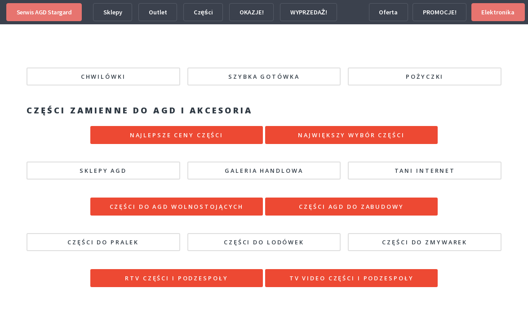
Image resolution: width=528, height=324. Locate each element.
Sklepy (112, 12)
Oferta (388, 12)
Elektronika (498, 12)
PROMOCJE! (440, 12)
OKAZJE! (252, 12)
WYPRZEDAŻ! (308, 12)
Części (203, 12)
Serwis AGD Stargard (44, 12)
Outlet (158, 12)
